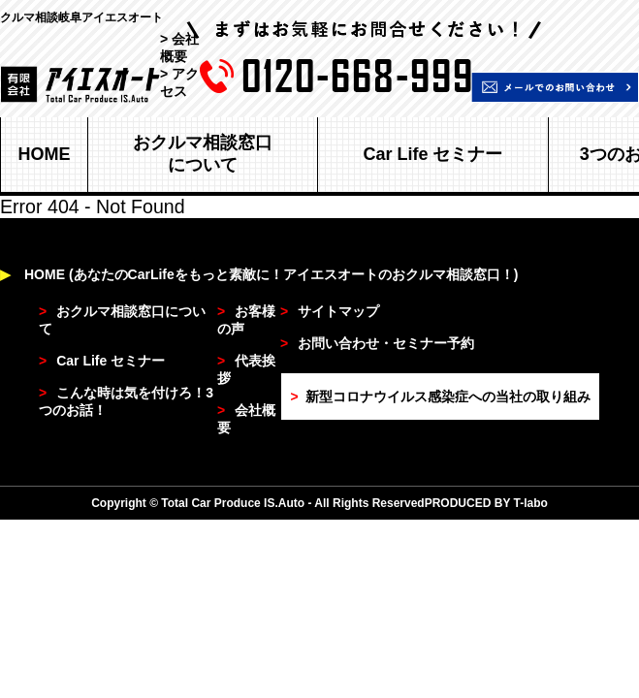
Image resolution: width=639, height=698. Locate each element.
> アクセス (179, 82)
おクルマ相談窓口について (202, 153)
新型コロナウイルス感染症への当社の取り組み (440, 396)
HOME (44, 154)
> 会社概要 (179, 47)
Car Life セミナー (432, 154)
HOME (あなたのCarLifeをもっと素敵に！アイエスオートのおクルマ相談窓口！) (259, 274)
